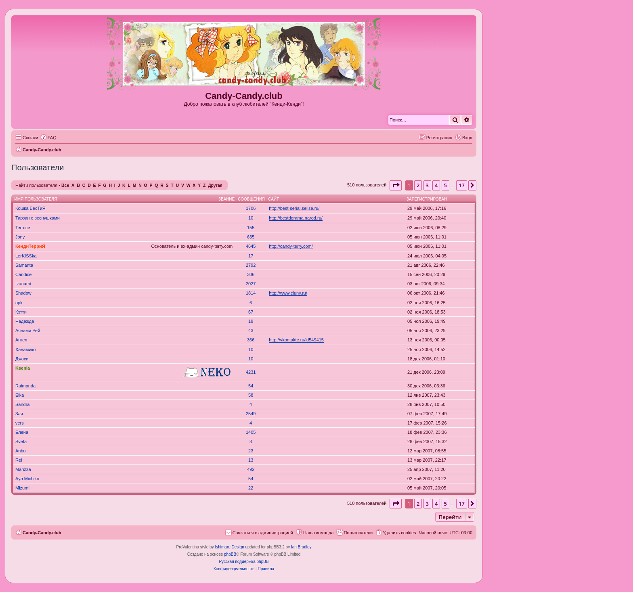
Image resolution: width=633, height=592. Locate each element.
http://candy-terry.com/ (291, 246)
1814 (251, 293)
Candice (23, 274)
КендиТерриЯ (30, 246)
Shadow (23, 293)
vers (19, 422)
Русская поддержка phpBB (243, 561)
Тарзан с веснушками (37, 217)
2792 (251, 265)
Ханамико (25, 349)
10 (250, 217)
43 (250, 330)
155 (250, 227)
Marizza (23, 469)
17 (250, 255)
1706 (251, 208)
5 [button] (445, 185)
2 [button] (418, 185)
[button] (396, 185)
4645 (251, 246)
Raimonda (25, 385)
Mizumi (22, 487)
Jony (20, 236)
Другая (215, 185)
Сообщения (251, 199)
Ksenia (22, 368)
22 (250, 487)
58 (250, 395)
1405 (251, 432)
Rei (18, 460)
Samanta (24, 265)
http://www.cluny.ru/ (288, 293)
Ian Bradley (301, 547)
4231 (251, 372)
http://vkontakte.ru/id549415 (296, 339)
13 (250, 460)
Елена (21, 432)
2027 (251, 283)
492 (250, 469)
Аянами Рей (27, 330)
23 (250, 450)
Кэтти (21, 312)
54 (250, 385)
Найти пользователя (36, 185)
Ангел (21, 339)
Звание (226, 199)
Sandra (22, 404)
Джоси (22, 358)
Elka (19, 395)
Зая (19, 413)
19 (250, 321)
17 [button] (462, 185)
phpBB (230, 554)
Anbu (20, 450)
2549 (251, 413)
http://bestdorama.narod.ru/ (296, 217)
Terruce (22, 227)
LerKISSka (26, 255)
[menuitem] (48, 137)
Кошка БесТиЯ (30, 208)
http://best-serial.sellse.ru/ (294, 208)
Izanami (23, 283)
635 (250, 236)
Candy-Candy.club (244, 96)
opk (19, 302)
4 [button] (436, 185)
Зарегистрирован (427, 199)
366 (250, 339)
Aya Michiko (27, 478)
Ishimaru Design (229, 547)
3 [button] (427, 185)
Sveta (21, 441)
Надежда (24, 321)
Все (65, 185)
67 (250, 312)
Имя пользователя (36, 199)
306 (250, 274)
